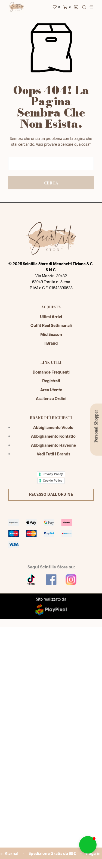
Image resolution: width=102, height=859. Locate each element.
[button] (88, 845)
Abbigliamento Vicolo (53, 416)
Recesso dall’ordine (51, 483)
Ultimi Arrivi (51, 305)
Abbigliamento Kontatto (53, 424)
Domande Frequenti (51, 360)
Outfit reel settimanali (51, 314)
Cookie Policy (52, 469)
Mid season (51, 323)
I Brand (51, 331)
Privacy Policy (52, 462)
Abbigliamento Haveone (53, 433)
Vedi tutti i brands (53, 442)
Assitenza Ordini (51, 387)
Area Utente (51, 378)
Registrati (51, 369)
